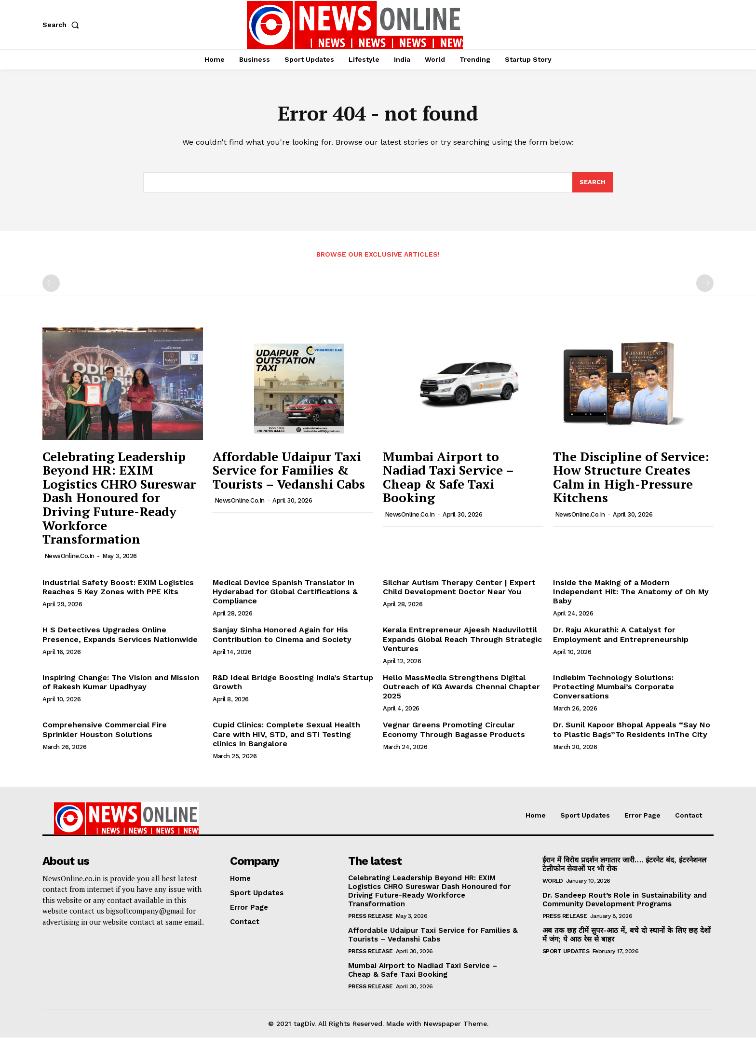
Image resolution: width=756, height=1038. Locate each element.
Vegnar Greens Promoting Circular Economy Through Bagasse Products (454, 730)
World (552, 881)
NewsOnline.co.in (69, 556)
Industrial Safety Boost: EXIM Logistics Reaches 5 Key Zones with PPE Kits (118, 587)
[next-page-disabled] (705, 283)
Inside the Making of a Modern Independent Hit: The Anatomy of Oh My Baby (631, 592)
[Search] (592, 183)
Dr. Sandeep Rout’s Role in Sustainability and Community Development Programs (624, 900)
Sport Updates (566, 951)
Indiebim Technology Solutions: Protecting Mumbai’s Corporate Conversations (613, 687)
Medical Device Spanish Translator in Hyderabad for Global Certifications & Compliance (285, 592)
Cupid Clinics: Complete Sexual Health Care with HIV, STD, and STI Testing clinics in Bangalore (286, 734)
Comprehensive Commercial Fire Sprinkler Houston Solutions (104, 730)
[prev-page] (51, 283)
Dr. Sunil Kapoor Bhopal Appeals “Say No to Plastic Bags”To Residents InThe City (631, 730)
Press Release (370, 916)
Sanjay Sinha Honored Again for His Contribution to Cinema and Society (282, 635)
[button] (62, 24)
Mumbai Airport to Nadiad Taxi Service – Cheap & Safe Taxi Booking (448, 477)
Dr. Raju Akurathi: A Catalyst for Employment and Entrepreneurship (620, 635)
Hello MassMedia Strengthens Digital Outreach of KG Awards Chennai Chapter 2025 (461, 687)
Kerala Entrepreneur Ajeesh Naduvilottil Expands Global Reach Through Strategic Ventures (462, 639)
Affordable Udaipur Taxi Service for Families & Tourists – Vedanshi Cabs (289, 470)
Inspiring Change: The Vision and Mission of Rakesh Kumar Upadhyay (120, 682)
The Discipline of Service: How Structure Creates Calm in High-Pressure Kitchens (631, 477)
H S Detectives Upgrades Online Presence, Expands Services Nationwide (120, 635)
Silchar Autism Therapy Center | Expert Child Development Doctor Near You (459, 587)
